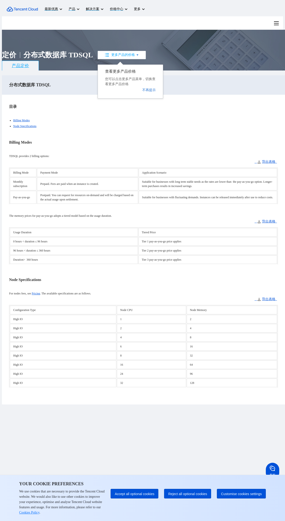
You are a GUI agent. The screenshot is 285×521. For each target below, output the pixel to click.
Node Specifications (24, 126)
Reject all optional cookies (187, 494)
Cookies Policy (29, 512)
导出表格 (266, 162)
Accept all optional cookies (134, 494)
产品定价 (20, 65)
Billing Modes (21, 120)
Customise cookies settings (241, 494)
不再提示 (149, 90)
